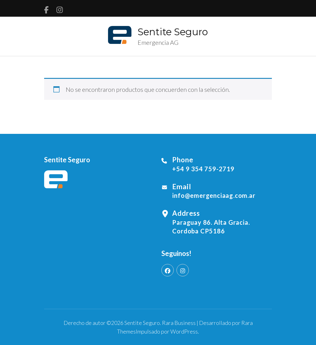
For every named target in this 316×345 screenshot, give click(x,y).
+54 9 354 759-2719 (203, 168)
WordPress (184, 331)
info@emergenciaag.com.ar (213, 195)
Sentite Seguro (173, 32)
